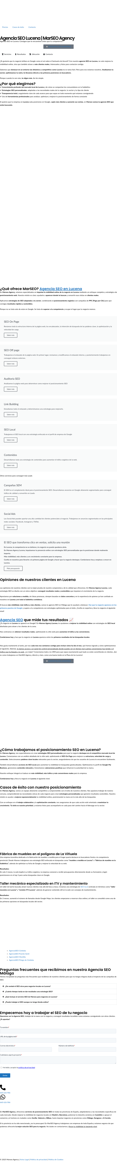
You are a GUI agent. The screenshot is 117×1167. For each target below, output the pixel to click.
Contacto (32, 27)
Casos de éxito (18, 27)
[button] (58, 986)
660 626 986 (5, 1093)
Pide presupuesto (13, 568)
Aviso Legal (24, 1159)
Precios (5, 27)
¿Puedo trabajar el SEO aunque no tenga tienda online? (27, 1002)
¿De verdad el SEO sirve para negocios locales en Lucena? (28, 986)
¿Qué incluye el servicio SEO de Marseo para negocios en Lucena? (31, 997)
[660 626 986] (3, 1087)
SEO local (84, 887)
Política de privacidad (38, 1159)
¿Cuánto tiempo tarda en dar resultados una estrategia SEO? (29, 991)
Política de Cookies (55, 1159)
